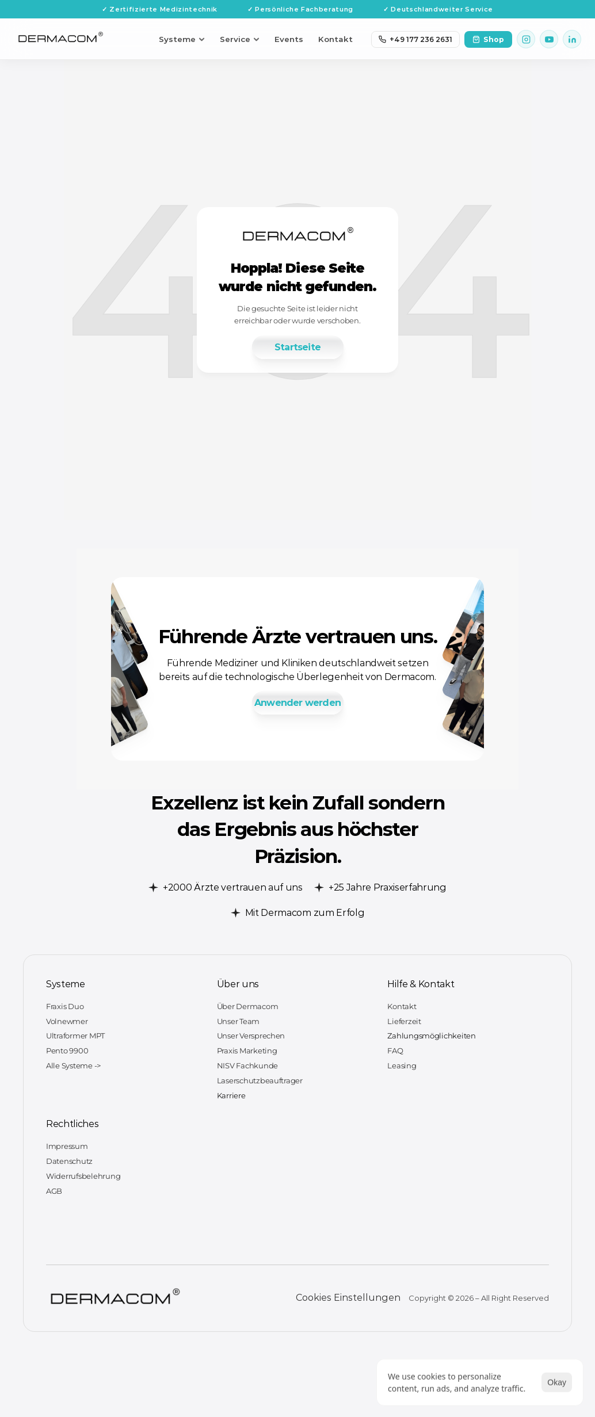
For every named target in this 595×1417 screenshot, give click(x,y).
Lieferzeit (404, 1021)
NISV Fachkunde (247, 1065)
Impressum (67, 1146)
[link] (297, 347)
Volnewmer (67, 1021)
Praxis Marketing (247, 1050)
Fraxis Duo (64, 1006)
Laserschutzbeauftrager (260, 1080)
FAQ (395, 1050)
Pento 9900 (67, 1050)
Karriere (231, 1095)
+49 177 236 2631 (415, 39)
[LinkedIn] (572, 39)
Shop (488, 39)
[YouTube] (549, 39)
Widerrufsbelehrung (83, 1176)
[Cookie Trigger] (348, 1298)
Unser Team (238, 1021)
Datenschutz (69, 1161)
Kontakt (335, 39)
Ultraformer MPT (75, 1035)
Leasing (401, 1065)
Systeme (182, 39)
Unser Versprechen (251, 1035)
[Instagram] (526, 39)
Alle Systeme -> (73, 1065)
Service (240, 39)
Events (288, 39)
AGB (54, 1191)
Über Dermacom (248, 1006)
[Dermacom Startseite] (60, 39)
